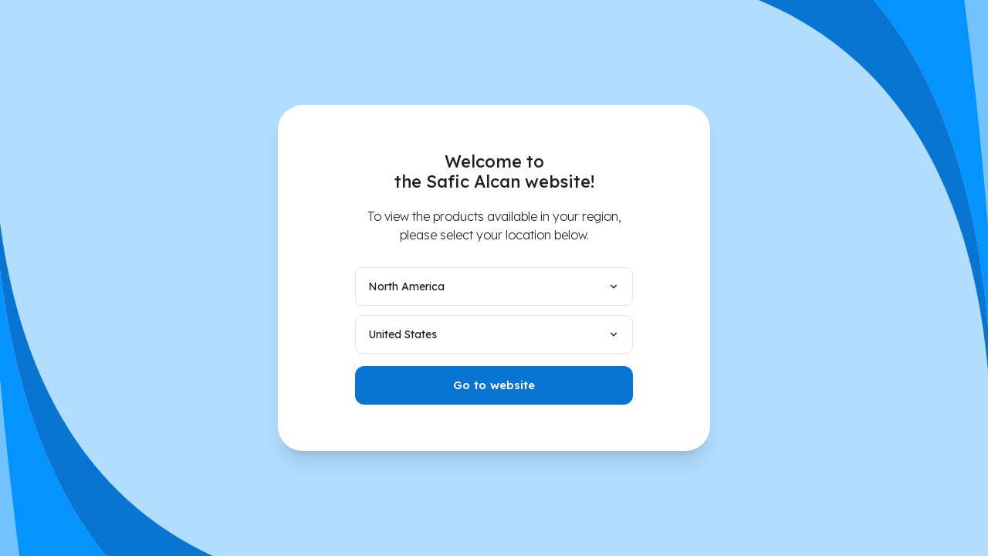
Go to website (494, 385)
